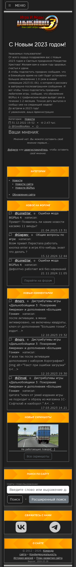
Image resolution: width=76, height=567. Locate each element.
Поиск (15, 499)
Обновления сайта (23, 194)
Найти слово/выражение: (23, 484)
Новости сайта (24, 184)
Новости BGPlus (25, 187)
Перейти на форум (38, 280)
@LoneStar (23, 213)
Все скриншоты (38, 456)
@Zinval (21, 378)
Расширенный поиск (49, 499)
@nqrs (20, 301)
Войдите (12, 149)
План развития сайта (49, 558)
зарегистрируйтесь (36, 149)
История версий (23, 558)
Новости (17, 180)
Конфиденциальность (43, 554)
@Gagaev (22, 234)
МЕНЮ (17, 5)
